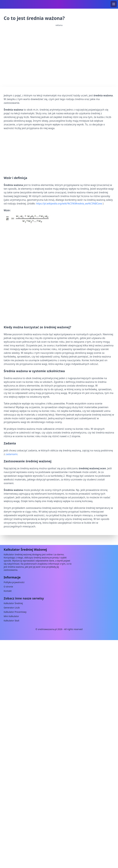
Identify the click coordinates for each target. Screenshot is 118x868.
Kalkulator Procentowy (15, 611)
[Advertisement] (59, 152)
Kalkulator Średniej (13, 603)
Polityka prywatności (14, 582)
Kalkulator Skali (11, 620)
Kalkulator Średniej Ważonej (25, 549)
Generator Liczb (12, 607)
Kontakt (8, 590)
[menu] (114, 4)
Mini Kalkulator (11, 616)
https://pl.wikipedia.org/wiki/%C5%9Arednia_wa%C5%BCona (69, 203)
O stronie (8, 586)
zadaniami (11, 454)
